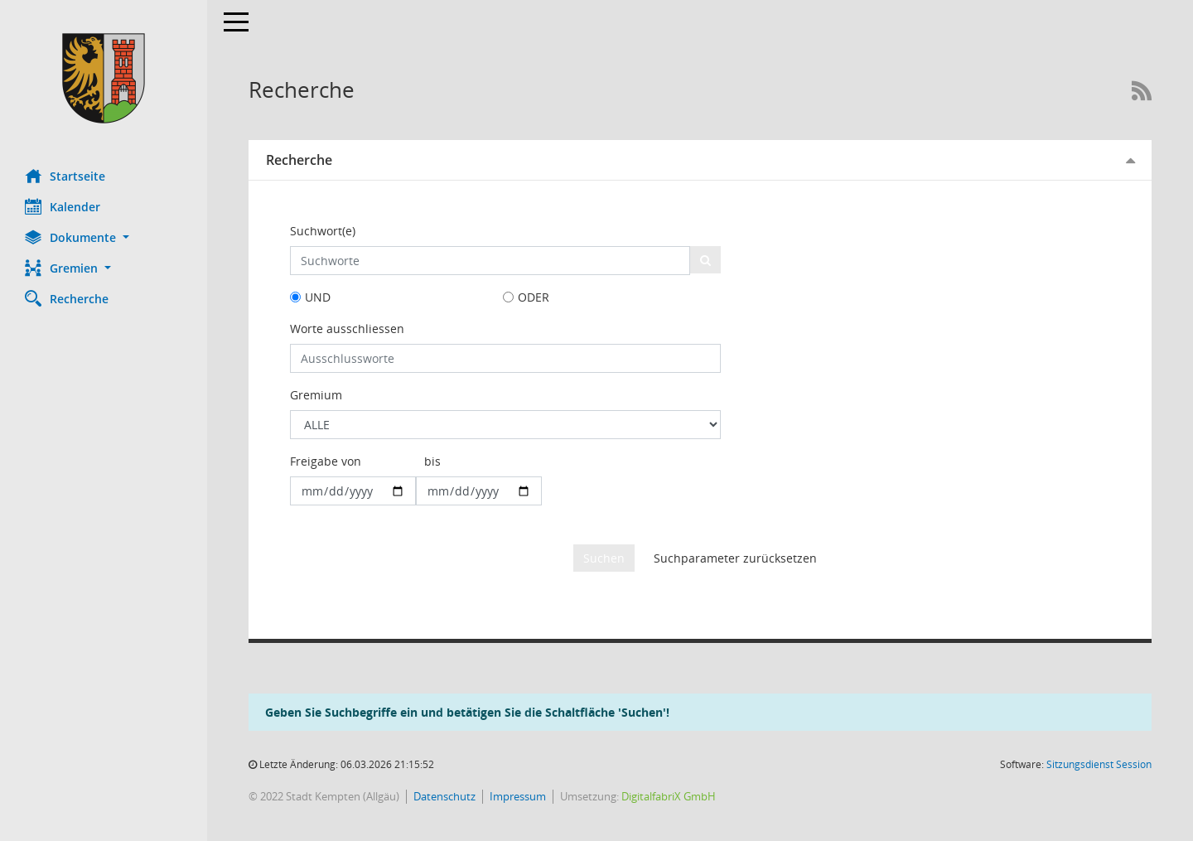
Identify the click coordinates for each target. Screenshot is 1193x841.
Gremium (316, 395)
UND (318, 297)
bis (432, 461)
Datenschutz (444, 796)
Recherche (299, 160)
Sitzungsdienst (1099, 764)
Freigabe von (325, 461)
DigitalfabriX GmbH (668, 796)
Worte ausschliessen (347, 328)
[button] (103, 237)
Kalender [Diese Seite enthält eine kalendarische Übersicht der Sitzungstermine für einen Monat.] (62, 206)
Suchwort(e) (322, 231)
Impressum (518, 796)
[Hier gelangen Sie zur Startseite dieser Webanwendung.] (103, 78)
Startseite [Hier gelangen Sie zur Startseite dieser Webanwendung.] (65, 175)
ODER (533, 297)
